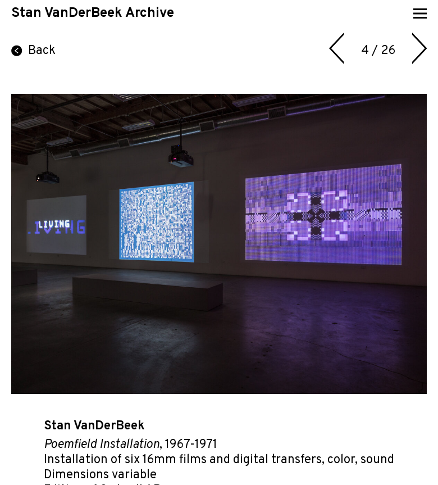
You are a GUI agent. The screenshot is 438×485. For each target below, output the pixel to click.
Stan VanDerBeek (94, 426)
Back (33, 50)
